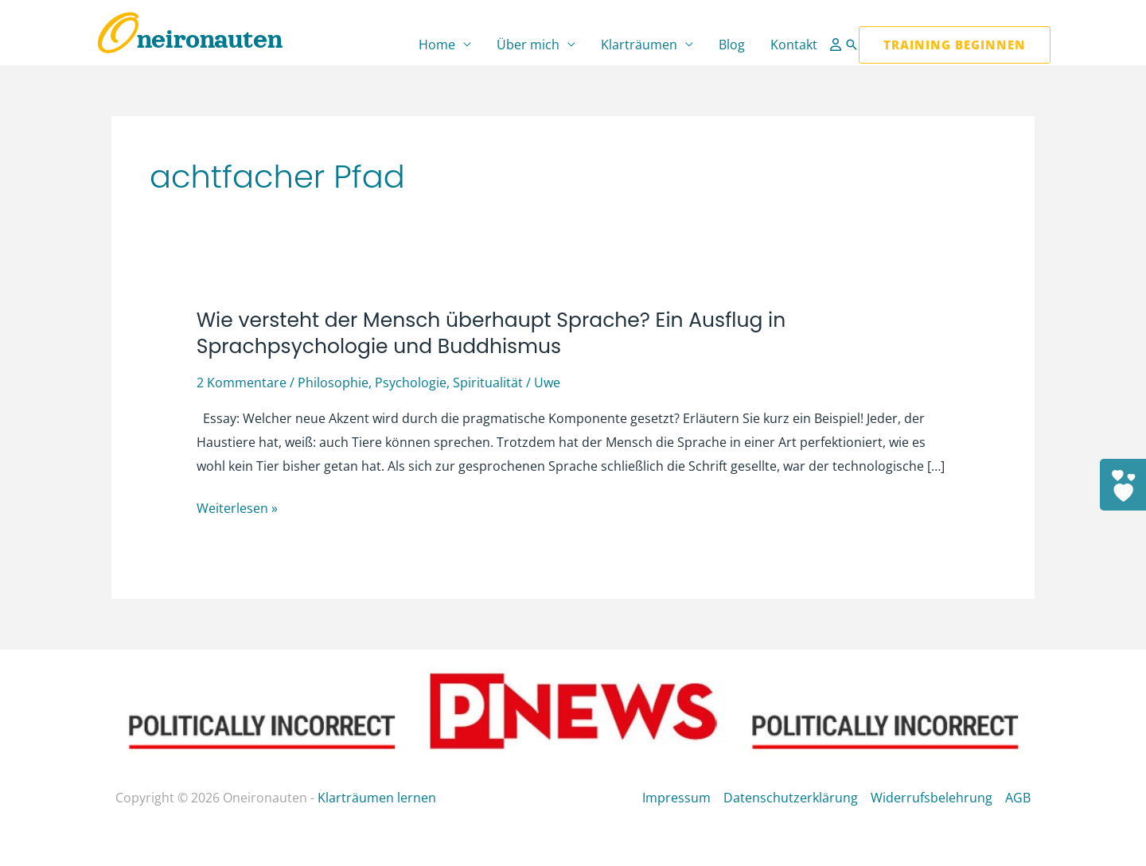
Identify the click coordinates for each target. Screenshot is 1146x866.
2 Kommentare (241, 382)
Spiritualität (488, 382)
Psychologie (410, 382)
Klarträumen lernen (377, 797)
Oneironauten (189, 39)
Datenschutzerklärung (790, 797)
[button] (851, 44)
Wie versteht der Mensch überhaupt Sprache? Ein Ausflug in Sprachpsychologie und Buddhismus (491, 333)
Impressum (676, 797)
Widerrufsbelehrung (931, 797)
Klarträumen (639, 44)
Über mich (528, 44)
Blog (732, 44)
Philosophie (333, 382)
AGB (1018, 797)
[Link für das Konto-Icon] (837, 44)
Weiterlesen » (237, 509)
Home (437, 44)
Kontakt (793, 44)
